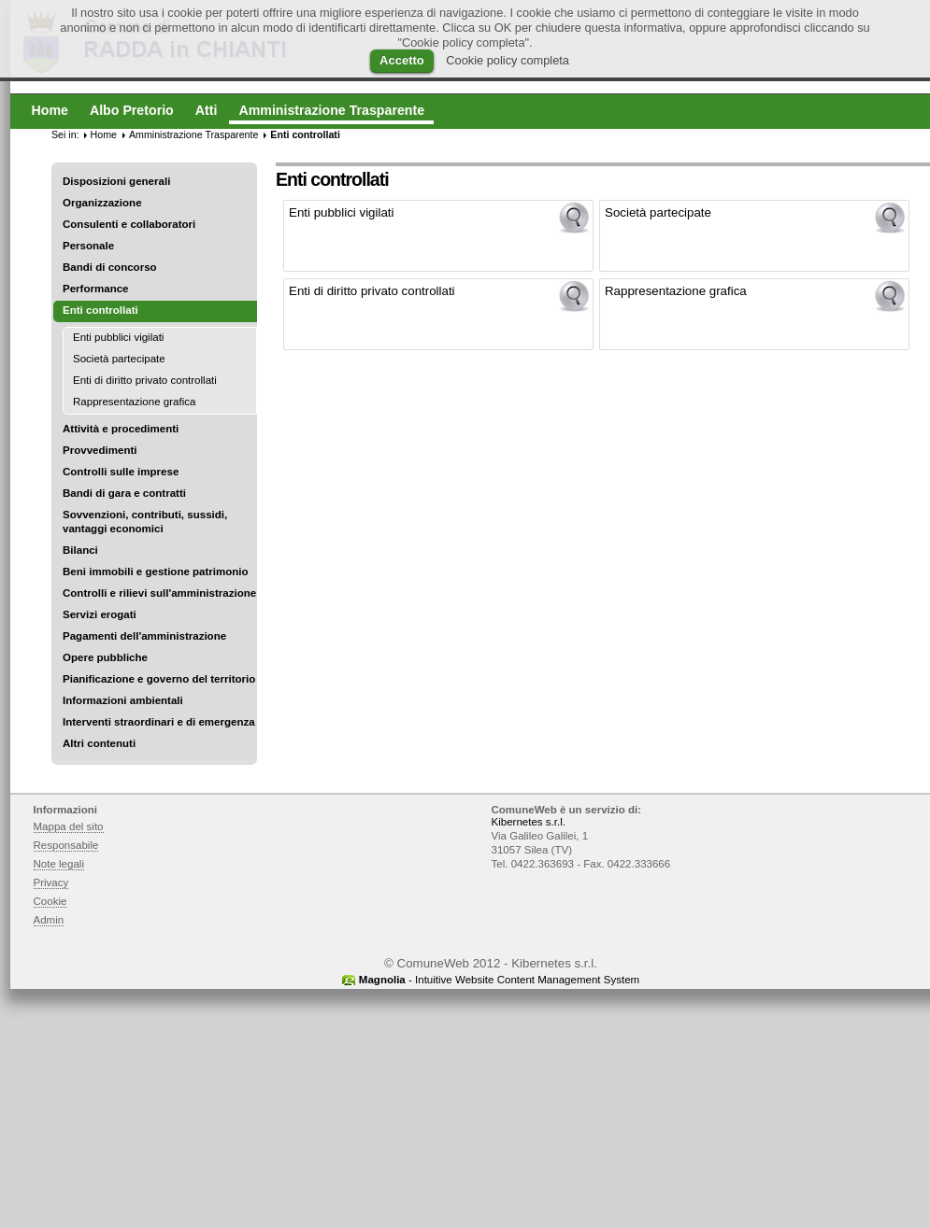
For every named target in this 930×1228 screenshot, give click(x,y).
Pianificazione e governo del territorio (159, 679)
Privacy (51, 882)
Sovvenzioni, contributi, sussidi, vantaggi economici (145, 521)
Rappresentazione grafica (134, 401)
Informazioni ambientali (123, 700)
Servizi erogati (99, 614)
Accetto (401, 60)
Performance (96, 288)
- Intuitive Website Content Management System (499, 979)
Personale (88, 245)
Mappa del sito (69, 826)
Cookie (50, 901)
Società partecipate (119, 358)
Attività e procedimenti (121, 428)
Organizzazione (102, 202)
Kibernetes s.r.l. (528, 821)
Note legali (59, 863)
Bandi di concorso (110, 267)
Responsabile (66, 845)
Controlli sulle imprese (121, 471)
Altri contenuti (99, 743)
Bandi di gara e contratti (124, 493)
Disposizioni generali (116, 181)
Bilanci (80, 550)
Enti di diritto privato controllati (145, 380)
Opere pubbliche (105, 657)
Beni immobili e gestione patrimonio (156, 571)
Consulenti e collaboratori (129, 224)
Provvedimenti (99, 450)
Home (104, 134)
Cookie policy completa (507, 60)
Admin (49, 919)
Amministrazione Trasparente (193, 134)
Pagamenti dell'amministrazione (144, 636)
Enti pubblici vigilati (118, 337)
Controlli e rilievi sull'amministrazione (159, 593)
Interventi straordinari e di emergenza (159, 721)
